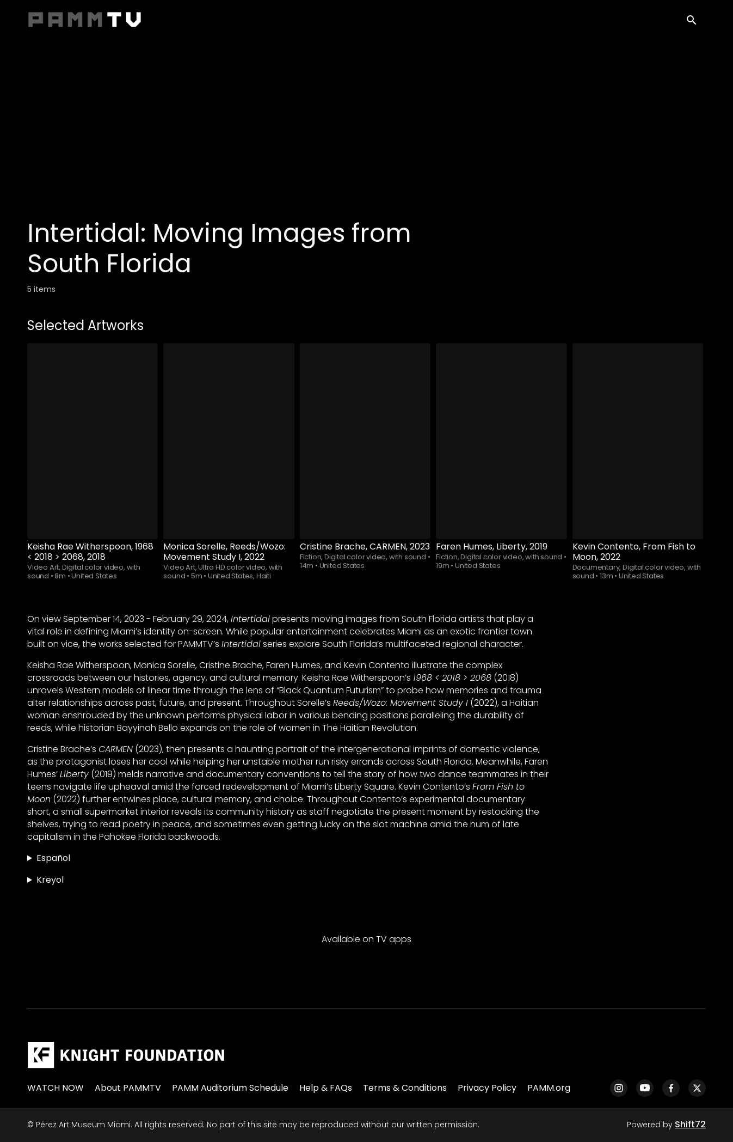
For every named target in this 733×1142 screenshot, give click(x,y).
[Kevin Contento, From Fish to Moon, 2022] (637, 441)
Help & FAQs (325, 1088)
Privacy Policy (487, 1088)
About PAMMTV (128, 1088)
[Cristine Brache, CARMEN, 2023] (365, 441)
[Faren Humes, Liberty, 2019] (501, 441)
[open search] (696, 22)
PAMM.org (548, 1088)
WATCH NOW (55, 1088)
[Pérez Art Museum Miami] (126, 1054)
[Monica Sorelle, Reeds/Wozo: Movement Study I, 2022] (228, 441)
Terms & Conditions (405, 1088)
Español (53, 858)
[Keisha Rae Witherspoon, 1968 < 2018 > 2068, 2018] (92, 441)
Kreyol (50, 880)
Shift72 (690, 1124)
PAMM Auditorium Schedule (230, 1088)
